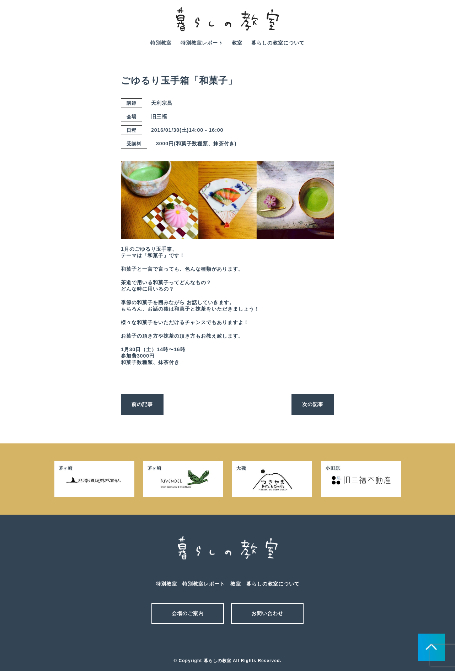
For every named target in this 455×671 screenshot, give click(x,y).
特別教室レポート (202, 43)
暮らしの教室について (278, 43)
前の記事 (142, 404)
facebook (437, 24)
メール (215, 642)
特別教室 (161, 43)
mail (417, 24)
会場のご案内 (188, 613)
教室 (237, 43)
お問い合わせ (267, 613)
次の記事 (312, 404)
